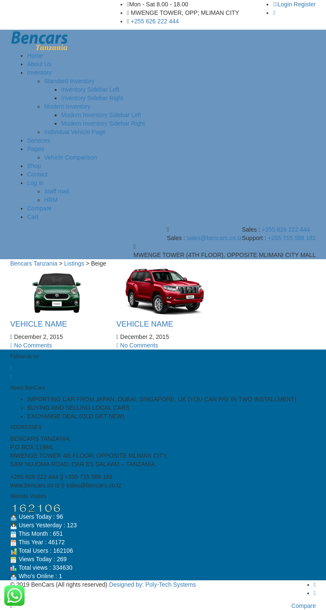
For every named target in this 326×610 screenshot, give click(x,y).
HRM (51, 199)
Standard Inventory (69, 81)
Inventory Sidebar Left (90, 89)
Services (38, 140)
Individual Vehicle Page (75, 132)
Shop (34, 165)
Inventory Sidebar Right (92, 98)
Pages (35, 149)
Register (305, 4)
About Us (39, 64)
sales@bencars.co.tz (214, 238)
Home (35, 55)
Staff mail (56, 191)
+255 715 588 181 (292, 238)
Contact (37, 174)
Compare (39, 208)
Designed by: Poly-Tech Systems (152, 584)
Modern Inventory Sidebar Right (103, 123)
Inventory (39, 72)
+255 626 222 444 (155, 21)
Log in (35, 182)
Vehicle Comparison (70, 157)
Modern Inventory (67, 106)
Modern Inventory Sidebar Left (101, 115)
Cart (32, 216)
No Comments (31, 345)
